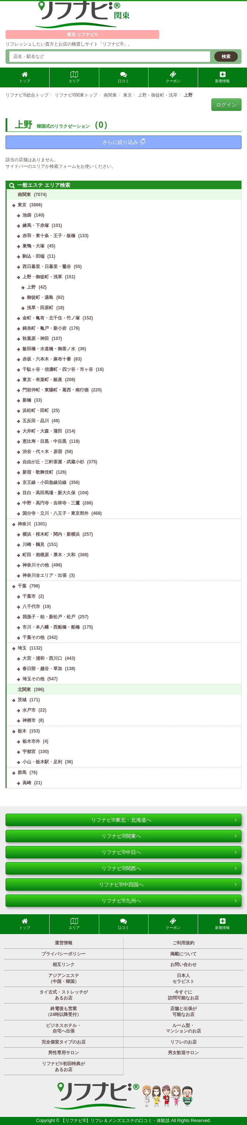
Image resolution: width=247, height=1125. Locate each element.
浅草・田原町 (40, 307)
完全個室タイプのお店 (64, 1042)
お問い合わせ (183, 964)
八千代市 (31, 606)
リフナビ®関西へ (169, 868)
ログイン (226, 105)
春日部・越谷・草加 (42, 668)
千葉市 (29, 596)
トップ (24, 77)
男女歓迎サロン (183, 1052)
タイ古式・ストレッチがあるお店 (63, 995)
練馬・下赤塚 (35, 225)
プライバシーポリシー (64, 953)
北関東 (24, 689)
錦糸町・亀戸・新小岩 (44, 328)
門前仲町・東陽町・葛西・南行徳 (55, 390)
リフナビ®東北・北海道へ (164, 820)
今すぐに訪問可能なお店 (183, 995)
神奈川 (24, 524)
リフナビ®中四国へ (168, 884)
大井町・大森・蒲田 (42, 431)
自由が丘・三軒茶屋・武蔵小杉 (53, 461)
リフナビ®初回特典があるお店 (63, 1066)
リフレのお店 (183, 1042)
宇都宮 (29, 751)
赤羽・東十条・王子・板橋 (48, 235)
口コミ (123, 77)
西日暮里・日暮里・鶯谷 (46, 266)
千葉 (22, 586)
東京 (22, 204)
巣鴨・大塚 (33, 246)
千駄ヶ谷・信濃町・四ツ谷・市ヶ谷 (57, 369)
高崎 (26, 782)
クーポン (173, 77)
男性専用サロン (63, 1052)
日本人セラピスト (183, 978)
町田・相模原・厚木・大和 (48, 554)
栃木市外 (31, 741)
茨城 (22, 699)
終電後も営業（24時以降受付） (63, 1011)
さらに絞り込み (123, 142)
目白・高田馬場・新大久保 (48, 492)
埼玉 (22, 648)
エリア (74, 77)
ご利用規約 (183, 942)
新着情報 (222, 77)
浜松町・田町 (35, 410)
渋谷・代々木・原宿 (42, 451)
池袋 (26, 215)
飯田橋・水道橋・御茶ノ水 (48, 348)
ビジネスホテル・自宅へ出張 (63, 1028)
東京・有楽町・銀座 (42, 379)
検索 (226, 56)
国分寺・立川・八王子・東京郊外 (55, 513)
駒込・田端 (33, 256)
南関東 (24, 194)
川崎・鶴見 (33, 544)
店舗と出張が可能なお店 (183, 1011)
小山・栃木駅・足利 (42, 761)
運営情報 (63, 942)
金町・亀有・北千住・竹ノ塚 (51, 318)
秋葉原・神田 (35, 338)
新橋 (26, 400)
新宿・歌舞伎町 (37, 472)
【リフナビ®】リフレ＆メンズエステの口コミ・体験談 (116, 1120)
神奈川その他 (35, 565)
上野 (31, 287)
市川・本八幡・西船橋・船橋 (51, 627)
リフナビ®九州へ (169, 901)
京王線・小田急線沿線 (44, 482)
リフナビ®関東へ (169, 836)
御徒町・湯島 (40, 297)
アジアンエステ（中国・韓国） (63, 978)
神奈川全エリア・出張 (44, 575)
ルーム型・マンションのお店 (183, 1028)
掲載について (183, 953)
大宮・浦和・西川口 (42, 658)
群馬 (22, 772)
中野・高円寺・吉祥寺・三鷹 (51, 503)
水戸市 (29, 710)
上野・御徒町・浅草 (42, 276)
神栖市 (29, 720)
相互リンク (64, 964)
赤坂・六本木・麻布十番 (46, 359)
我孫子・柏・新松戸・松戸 (48, 616)
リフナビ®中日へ (169, 852)
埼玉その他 (33, 678)
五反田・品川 (35, 420)
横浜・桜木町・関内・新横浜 (51, 534)
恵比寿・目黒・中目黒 (44, 441)
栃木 (22, 731)
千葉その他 (33, 637)
